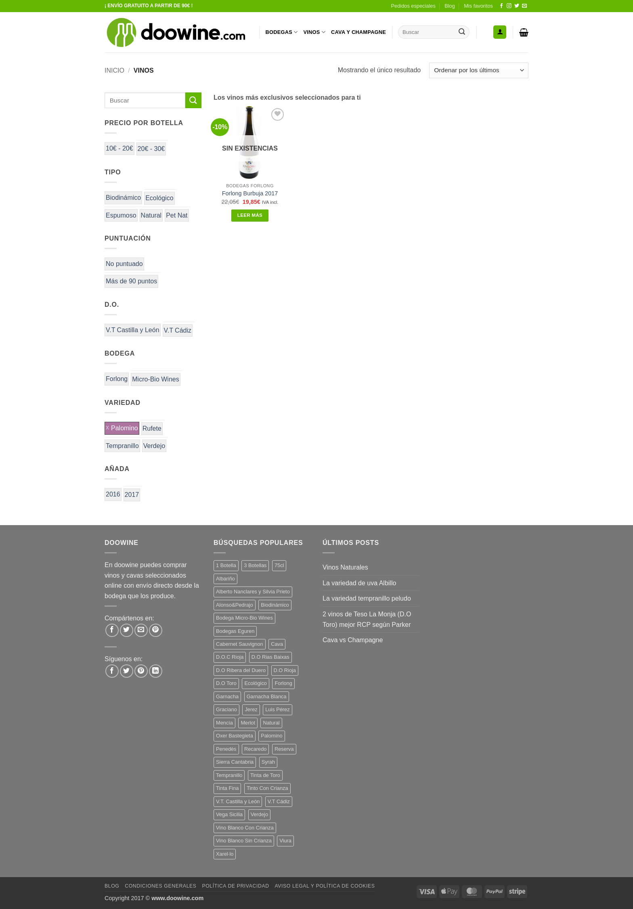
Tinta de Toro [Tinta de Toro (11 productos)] (265, 775)
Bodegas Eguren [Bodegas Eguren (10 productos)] (235, 631)
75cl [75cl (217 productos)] (279, 565)
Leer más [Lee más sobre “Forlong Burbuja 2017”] (249, 215)
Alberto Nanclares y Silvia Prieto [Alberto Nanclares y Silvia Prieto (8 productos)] (253, 592)
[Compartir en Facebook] (112, 630)
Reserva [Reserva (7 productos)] (284, 749)
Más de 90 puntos (131, 281)
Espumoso (121, 215)
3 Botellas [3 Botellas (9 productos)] (255, 565)
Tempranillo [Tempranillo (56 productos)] (229, 775)
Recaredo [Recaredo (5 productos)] (255, 749)
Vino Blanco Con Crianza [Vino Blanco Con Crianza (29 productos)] (245, 828)
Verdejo (154, 445)
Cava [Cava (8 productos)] (277, 644)
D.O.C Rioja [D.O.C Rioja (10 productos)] (229, 657)
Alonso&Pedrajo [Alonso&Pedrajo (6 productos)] (234, 605)
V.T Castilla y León (132, 330)
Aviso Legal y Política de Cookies (325, 886)
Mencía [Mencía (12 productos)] (224, 723)
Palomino (124, 428)
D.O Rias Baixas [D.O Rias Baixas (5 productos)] (270, 657)
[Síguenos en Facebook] (501, 6)
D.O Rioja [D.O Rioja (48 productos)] (285, 670)
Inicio (114, 70)
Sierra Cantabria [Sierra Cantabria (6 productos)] (235, 762)
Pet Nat (176, 215)
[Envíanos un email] (524, 6)
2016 (113, 494)
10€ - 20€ (119, 148)
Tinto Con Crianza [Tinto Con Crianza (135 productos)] (267, 788)
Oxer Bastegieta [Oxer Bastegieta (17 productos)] (234, 736)
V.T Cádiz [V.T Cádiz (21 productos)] (279, 801)
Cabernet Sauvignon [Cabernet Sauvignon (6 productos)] (239, 644)
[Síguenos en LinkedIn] (155, 671)
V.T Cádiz (177, 330)
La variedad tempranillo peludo (367, 598)
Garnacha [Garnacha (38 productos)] (227, 696)
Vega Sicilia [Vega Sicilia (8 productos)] (229, 814)
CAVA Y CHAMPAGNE (358, 32)
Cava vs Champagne (353, 640)
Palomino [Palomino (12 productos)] (271, 736)
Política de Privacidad (235, 886)
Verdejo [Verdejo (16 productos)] (259, 814)
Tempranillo (122, 445)
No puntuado (124, 263)
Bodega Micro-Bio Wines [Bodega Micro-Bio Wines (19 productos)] (244, 618)
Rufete (152, 428)
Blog (449, 6)
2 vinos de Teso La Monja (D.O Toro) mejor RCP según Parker (367, 619)
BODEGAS (282, 32)
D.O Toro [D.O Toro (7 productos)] (226, 683)
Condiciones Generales (160, 886)
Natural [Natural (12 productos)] (271, 723)
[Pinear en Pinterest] (155, 630)
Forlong (117, 378)
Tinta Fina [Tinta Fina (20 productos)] (227, 788)
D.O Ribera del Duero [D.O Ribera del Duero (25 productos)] (241, 670)
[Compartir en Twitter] (126, 630)
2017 (132, 494)
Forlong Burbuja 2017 (250, 193)
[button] (499, 32)
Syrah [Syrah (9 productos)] (268, 762)
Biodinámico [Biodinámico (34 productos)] (275, 605)
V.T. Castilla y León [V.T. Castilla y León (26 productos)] (238, 801)
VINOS (314, 32)
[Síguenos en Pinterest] (141, 671)
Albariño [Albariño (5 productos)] (225, 579)
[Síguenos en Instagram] (509, 6)
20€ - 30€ (151, 148)
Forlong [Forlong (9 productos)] (283, 683)
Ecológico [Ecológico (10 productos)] (255, 683)
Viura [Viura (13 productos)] (285, 841)
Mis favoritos (478, 6)
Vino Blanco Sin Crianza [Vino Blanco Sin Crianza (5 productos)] (244, 841)
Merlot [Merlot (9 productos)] (248, 723)
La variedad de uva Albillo (359, 583)
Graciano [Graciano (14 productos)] (226, 709)
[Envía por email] (141, 630)
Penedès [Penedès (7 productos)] (226, 749)
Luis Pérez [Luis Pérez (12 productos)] (277, 709)
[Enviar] (462, 32)
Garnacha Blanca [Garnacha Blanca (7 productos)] (267, 696)
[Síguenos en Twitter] (516, 6)
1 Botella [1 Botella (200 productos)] (226, 565)
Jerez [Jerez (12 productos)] (251, 709)
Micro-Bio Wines (155, 379)
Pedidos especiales (413, 6)
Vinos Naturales (345, 567)
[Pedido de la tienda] (478, 70)
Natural (151, 215)
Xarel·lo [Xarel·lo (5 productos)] (224, 854)
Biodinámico (123, 197)
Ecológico (159, 198)
